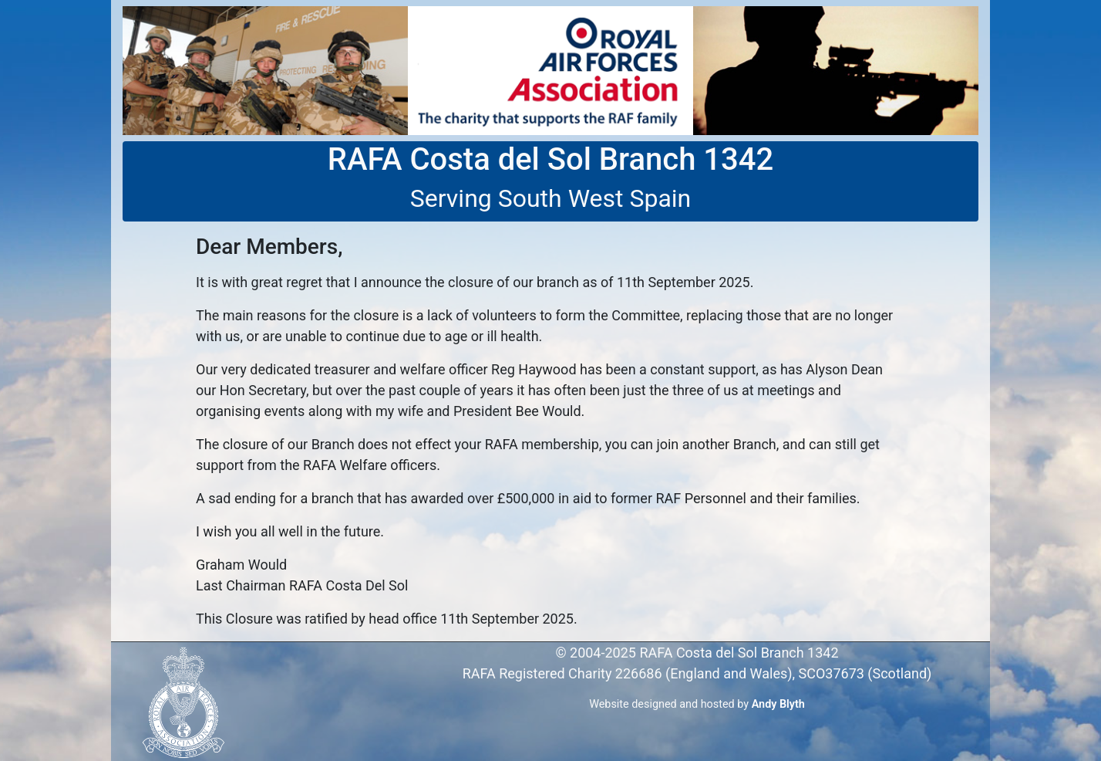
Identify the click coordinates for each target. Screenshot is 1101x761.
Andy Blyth (778, 704)
